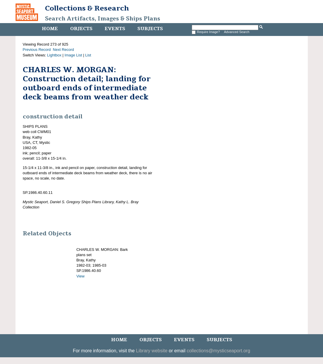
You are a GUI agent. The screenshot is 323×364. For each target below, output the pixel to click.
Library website (151, 350)
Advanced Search (236, 32)
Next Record (63, 49)
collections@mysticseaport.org (218, 350)
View (80, 276)
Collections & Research (87, 8)
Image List (73, 55)
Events (115, 28)
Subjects (150, 28)
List (88, 55)
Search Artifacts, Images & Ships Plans (102, 19)
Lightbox (54, 55)
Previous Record (37, 49)
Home (50, 28)
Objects (81, 28)
